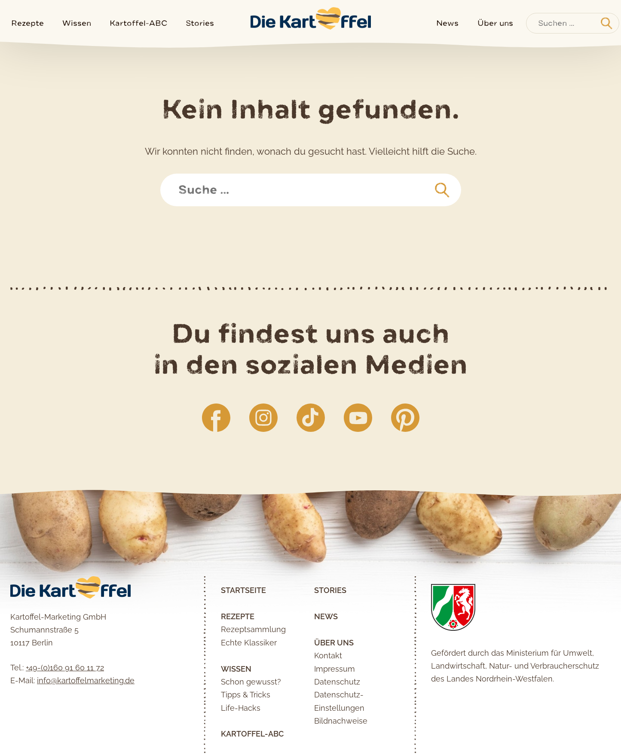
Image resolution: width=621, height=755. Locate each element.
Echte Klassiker (249, 642)
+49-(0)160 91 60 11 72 (65, 667)
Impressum (334, 668)
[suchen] (442, 190)
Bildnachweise (340, 720)
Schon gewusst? (251, 681)
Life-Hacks (240, 707)
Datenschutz (337, 681)
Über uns (495, 23)
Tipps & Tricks (245, 694)
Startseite (243, 590)
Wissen (76, 23)
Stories (200, 23)
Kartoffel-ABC (138, 23)
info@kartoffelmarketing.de (86, 680)
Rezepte (27, 23)
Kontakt (328, 655)
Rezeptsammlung (253, 629)
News (447, 23)
